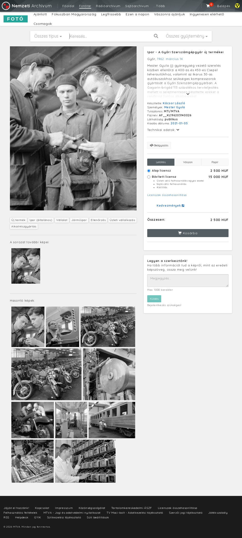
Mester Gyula (174, 107)
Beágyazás (159, 145)
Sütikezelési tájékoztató (64, 517)
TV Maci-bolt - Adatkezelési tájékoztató (135, 512)
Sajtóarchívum (137, 6)
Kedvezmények (170, 205)
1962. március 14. (170, 59)
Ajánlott (40, 14)
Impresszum (64, 508)
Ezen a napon (137, 14)
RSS (6, 517)
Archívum (26, 5)
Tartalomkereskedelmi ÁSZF (131, 508)
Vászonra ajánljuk (169, 14)
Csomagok (43, 24)
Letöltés (161, 162)
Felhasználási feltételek (21, 512)
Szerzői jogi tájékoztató (186, 512)
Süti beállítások (98, 517)
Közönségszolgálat (92, 508)
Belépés (223, 6)
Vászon (188, 162)
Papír (215, 162)
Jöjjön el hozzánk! (16, 508)
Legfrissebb (111, 14)
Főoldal (68, 6)
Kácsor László (174, 103)
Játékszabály (218, 512)
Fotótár (85, 6)
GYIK (37, 517)
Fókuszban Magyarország (74, 14)
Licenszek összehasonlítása (167, 195)
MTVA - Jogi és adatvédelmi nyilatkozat (72, 512)
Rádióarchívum (108, 6)
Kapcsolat (42, 508)
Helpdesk (22, 517)
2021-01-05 (179, 123)
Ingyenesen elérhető (207, 14)
